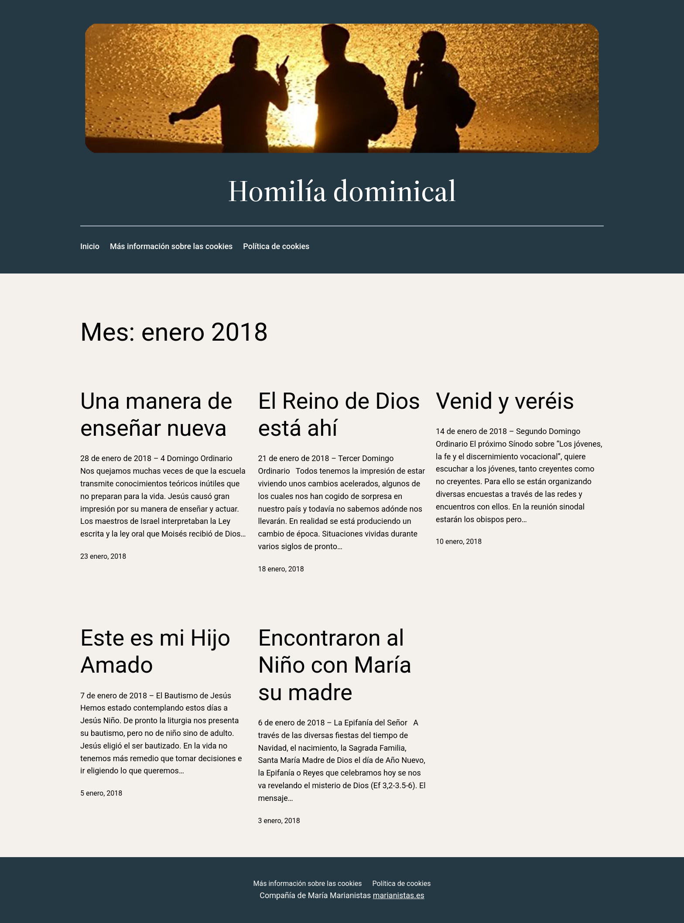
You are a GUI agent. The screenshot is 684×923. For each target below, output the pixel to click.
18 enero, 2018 (281, 569)
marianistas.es (398, 895)
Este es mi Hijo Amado (155, 651)
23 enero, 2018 (103, 556)
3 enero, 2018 (279, 821)
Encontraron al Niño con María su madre (335, 665)
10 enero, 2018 (459, 541)
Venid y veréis (505, 401)
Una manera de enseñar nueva (156, 414)
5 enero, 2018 (101, 793)
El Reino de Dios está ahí (339, 414)
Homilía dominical (342, 191)
